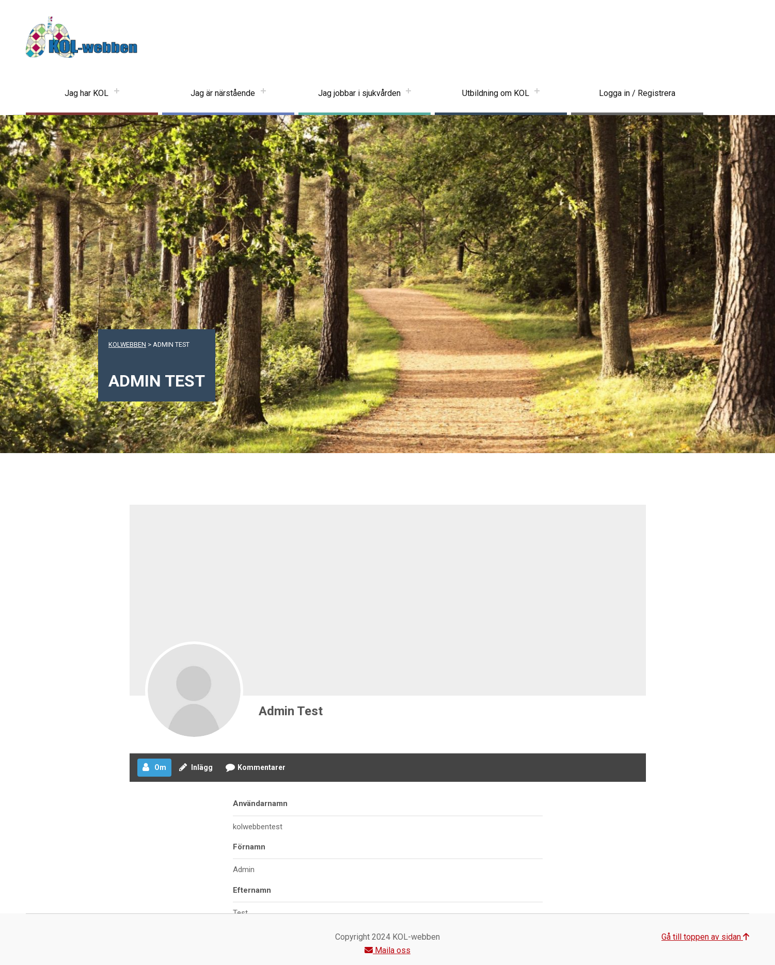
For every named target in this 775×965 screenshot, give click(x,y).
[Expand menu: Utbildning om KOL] (537, 93)
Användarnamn (260, 803)
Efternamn (252, 890)
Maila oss (387, 950)
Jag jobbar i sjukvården (359, 93)
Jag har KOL (86, 93)
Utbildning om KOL (495, 93)
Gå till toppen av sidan (705, 937)
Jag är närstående (223, 93)
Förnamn (249, 846)
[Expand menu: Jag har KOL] (116, 93)
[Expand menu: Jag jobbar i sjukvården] (408, 93)
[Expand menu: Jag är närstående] (263, 93)
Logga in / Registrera (637, 93)
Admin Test (291, 711)
